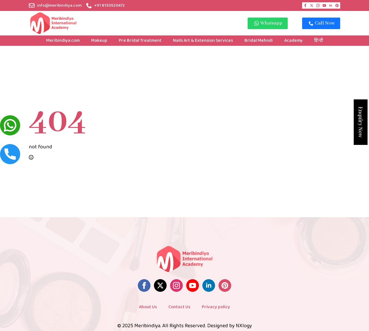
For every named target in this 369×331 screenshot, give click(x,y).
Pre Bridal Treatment (140, 40)
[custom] (337, 5)
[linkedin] (330, 5)
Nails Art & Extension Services (203, 40)
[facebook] (305, 5)
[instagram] (318, 5)
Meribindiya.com (63, 40)
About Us (148, 307)
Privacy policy (216, 307)
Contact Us (179, 307)
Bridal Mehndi (258, 40)
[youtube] (324, 5)
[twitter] (311, 5)
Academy (293, 40)
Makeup (99, 40)
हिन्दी (318, 40)
